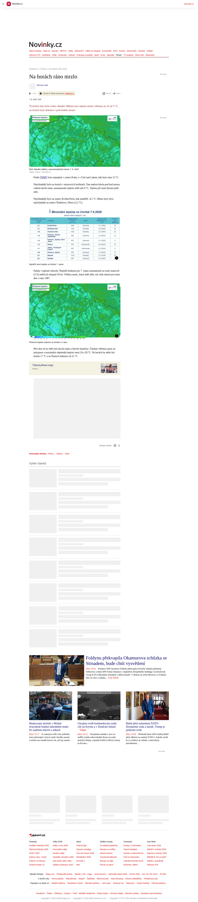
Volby (70, 51)
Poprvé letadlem (130, 849)
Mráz (67, 454)
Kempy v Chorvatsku (132, 845)
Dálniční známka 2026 (156, 849)
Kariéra (67, 893)
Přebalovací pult (151, 879)
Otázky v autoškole (155, 861)
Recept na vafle (106, 861)
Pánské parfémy (159, 883)
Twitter (49, 893)
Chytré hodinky (143, 883)
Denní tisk (139, 55)
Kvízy (103, 55)
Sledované (149, 55)
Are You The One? (150, 874)
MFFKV (63, 51)
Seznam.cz (189, 4)
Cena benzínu (100, 874)
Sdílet (116, 93)
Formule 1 (80, 861)
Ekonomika (131, 51)
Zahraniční (79, 51)
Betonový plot (103, 879)
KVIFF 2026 (34, 853)
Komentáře (106, 51)
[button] (74, 235)
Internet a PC (35, 55)
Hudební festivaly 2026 (39, 845)
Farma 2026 (134, 874)
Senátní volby (58, 853)
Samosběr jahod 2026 (117, 874)
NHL (78, 865)
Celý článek (113, 678)
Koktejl (149, 51)
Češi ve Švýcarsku (131, 857)
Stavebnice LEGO (75, 883)
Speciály (110, 55)
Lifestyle (141, 51)
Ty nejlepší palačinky (109, 845)
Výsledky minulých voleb (63, 857)
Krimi (115, 51)
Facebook (40, 893)
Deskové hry (118, 883)
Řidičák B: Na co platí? (157, 857)
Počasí (119, 55)
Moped (81, 879)
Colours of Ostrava (37, 861)
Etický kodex (102, 893)
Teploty (59, 454)
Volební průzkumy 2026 (63, 865)
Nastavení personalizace (151, 893)
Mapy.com (50, 874)
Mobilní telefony (58, 883)
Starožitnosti (71, 879)
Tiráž (75, 893)
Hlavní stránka (35, 51)
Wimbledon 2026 (83, 857)
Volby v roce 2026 (60, 845)
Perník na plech (106, 865)
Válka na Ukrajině (92, 51)
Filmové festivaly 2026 (38, 849)
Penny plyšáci (58, 879)
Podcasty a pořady (85, 55)
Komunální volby (60, 849)
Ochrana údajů (116, 893)
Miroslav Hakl (42, 85)
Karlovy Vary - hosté (37, 857)
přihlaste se (69, 93)
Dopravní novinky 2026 (157, 853)
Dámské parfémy (92, 883)
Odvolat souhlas (132, 893)
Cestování (62, 55)
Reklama (58, 893)
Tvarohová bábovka (108, 857)
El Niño (163, 874)
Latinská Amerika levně (133, 861)
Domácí (55, 51)
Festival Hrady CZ (37, 865)
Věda (54, 55)
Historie (71, 55)
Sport (96, 55)
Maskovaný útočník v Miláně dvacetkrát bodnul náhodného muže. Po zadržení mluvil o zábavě (49, 726)
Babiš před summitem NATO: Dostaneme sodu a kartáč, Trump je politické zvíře (145, 726)
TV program (128, 55)
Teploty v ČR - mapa (83, 874)
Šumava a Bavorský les (133, 853)
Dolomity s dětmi (130, 865)
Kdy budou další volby (62, 861)
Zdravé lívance (106, 853)
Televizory (130, 883)
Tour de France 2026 (85, 853)
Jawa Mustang (117, 879)
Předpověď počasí (64, 874)
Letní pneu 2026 (154, 845)
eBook (106, 93)
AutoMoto (46, 55)
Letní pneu (106, 883)
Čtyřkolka (91, 879)
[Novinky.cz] (45, 45)
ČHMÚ (43, 177)
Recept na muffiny (107, 849)
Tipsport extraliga (83, 849)
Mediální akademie (87, 893)
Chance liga (81, 845)
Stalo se (46, 51)
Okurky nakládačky (133, 879)
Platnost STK (152, 865)
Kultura (122, 51)
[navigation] (3, 4)
